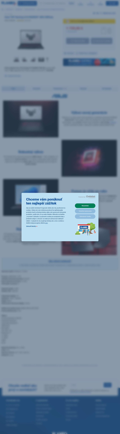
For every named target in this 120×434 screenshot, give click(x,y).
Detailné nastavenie (85, 211)
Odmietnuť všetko (85, 216)
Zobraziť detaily (31, 226)
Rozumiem (85, 206)
